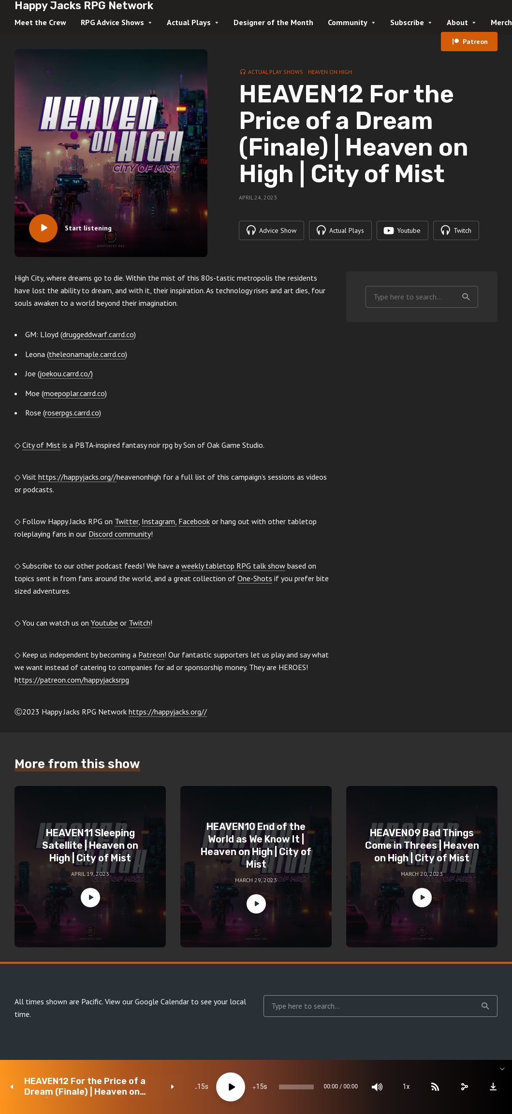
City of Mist (41, 445)
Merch (501, 22)
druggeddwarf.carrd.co (98, 334)
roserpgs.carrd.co (72, 412)
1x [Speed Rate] (401, 1087)
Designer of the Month (273, 22)
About (457, 22)
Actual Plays (189, 22)
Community (347, 22)
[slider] (288, 1087)
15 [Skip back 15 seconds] (189, 1087)
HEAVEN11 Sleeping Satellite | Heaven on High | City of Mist (90, 845)
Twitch (139, 623)
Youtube (104, 623)
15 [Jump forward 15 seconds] (248, 1087)
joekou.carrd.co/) (66, 373)
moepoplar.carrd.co (74, 393)
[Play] (219, 1086)
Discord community (119, 534)
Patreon (475, 41)
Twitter (126, 521)
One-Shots (254, 578)
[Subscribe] (429, 1086)
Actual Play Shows (275, 71)
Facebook (194, 521)
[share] (458, 1086)
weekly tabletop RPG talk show (233, 566)
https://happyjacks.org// (77, 477)
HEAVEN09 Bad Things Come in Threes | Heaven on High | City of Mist (422, 845)
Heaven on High (330, 71)
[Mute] (371, 1086)
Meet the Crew (40, 22)
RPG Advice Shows (112, 22)
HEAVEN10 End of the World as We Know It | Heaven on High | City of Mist (256, 845)
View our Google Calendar (147, 1001)
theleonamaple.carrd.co (87, 354)
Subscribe (407, 22)
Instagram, (159, 521)
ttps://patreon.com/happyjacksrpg (73, 680)
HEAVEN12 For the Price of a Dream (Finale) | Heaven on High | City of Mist (85, 1086)
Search (466, 297)
